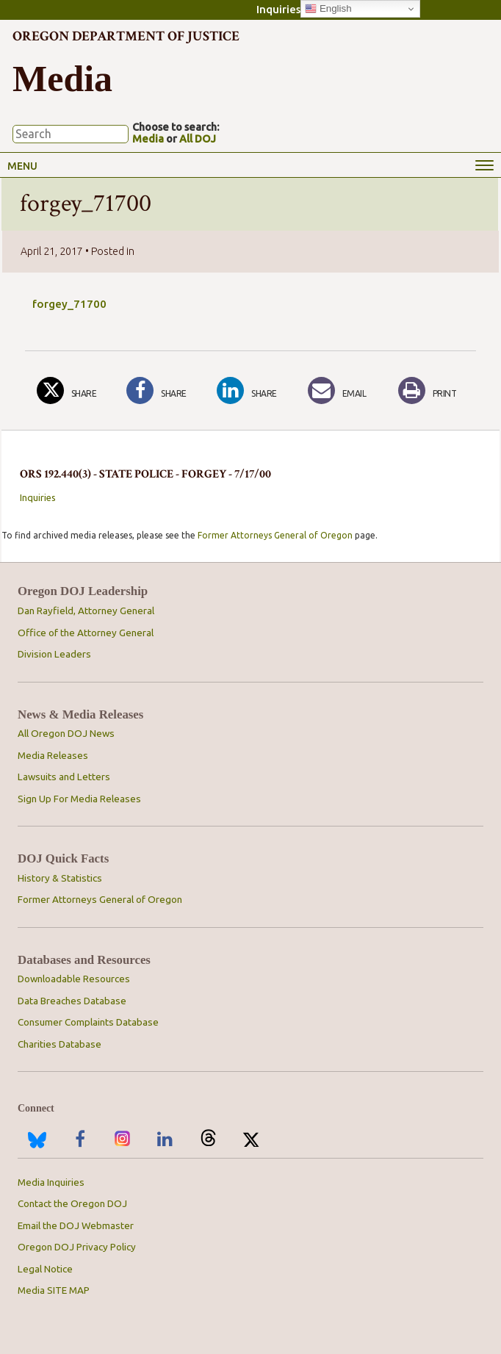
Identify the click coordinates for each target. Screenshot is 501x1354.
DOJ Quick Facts (63, 858)
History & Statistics (60, 878)
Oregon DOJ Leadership (83, 591)
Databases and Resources (84, 960)
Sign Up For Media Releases (79, 798)
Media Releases (53, 755)
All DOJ (197, 139)
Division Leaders (54, 654)
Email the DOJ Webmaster (76, 1225)
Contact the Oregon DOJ (72, 1203)
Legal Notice (45, 1269)
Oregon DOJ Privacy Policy (77, 1247)
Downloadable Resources (74, 978)
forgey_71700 (69, 304)
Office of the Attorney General (86, 632)
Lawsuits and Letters (64, 776)
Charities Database (59, 1044)
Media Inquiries (51, 1182)
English (328, 9)
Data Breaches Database (72, 1001)
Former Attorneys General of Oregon (275, 535)
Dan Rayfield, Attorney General (86, 610)
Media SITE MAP (54, 1290)
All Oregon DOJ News (66, 733)
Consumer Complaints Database (88, 1022)
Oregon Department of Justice (125, 36)
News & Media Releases (80, 714)
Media (148, 139)
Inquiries (278, 9)
